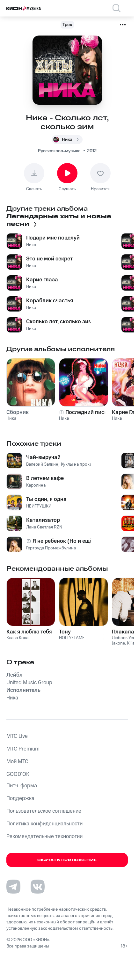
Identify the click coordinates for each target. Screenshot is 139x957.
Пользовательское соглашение (43, 811)
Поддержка (20, 798)
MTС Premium (23, 749)
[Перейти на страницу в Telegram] (13, 887)
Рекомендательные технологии (44, 836)
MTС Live (17, 736)
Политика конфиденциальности (44, 824)
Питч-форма (21, 786)
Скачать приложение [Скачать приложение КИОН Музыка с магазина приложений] (67, 860)
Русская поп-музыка (59, 151)
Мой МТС (17, 761)
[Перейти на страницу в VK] (38, 887)
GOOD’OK (17, 774)
